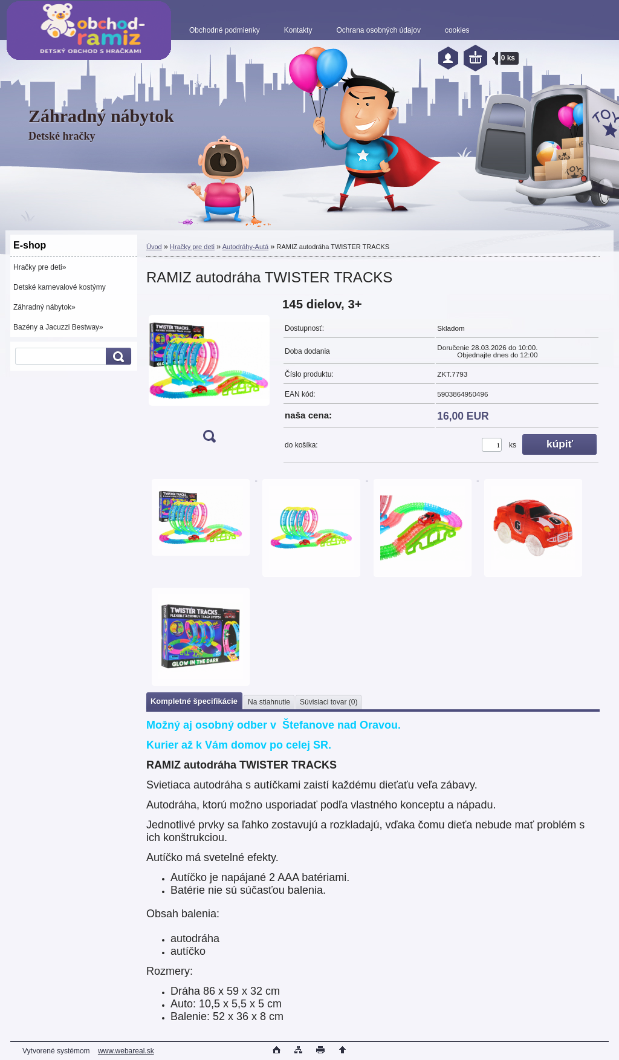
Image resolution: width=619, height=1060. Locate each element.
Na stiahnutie (269, 702)
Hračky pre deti (192, 246)
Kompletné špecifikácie (194, 701)
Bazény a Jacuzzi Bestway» (58, 327)
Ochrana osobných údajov (378, 30)
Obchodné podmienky (224, 30)
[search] (117, 356)
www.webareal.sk (126, 1051)
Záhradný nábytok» (44, 307)
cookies (457, 30)
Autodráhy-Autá (245, 246)
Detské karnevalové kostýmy (59, 287)
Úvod (154, 246)
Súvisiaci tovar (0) (328, 702)
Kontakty (298, 30)
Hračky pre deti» (39, 267)
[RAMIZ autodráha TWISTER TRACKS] (209, 374)
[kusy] (492, 445)
